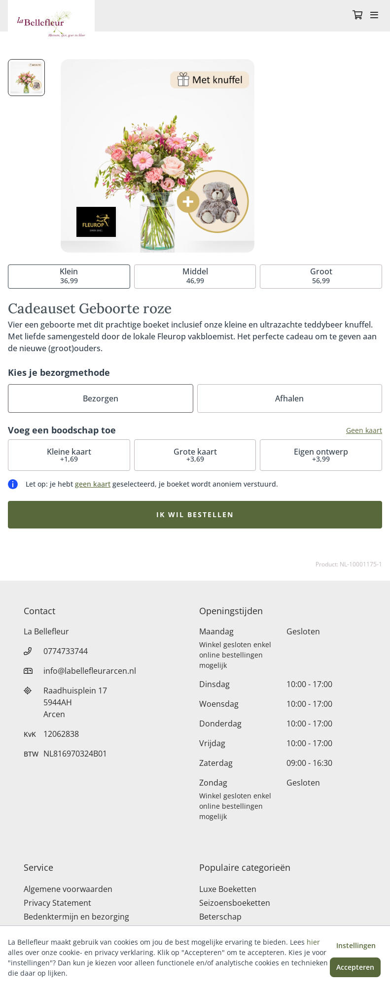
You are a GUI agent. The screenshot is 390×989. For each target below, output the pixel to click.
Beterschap (220, 916)
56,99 (321, 275)
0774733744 (65, 651)
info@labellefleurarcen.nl (89, 670)
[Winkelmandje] (357, 16)
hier (313, 942)
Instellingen (356, 945)
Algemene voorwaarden (68, 889)
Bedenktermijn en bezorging (76, 916)
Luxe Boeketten (227, 889)
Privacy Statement (57, 902)
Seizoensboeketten (234, 902)
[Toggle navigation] (374, 16)
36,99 (69, 275)
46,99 (195, 275)
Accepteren (355, 967)
